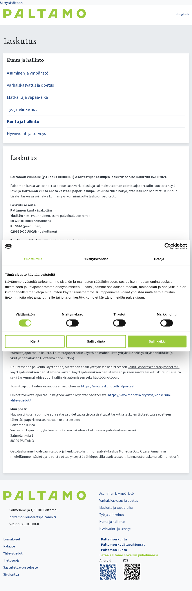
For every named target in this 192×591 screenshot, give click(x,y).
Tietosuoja (11, 560)
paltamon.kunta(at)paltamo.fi (29, 517)
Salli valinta (96, 341)
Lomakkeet (11, 539)
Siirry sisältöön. (11, 2)
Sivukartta (11, 574)
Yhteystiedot (13, 553)
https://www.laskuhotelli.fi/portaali (108, 386)
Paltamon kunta (114, 539)
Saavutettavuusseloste (20, 567)
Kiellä (34, 341)
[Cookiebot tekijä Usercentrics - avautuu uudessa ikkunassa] (168, 246)
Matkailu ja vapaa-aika (27, 97)
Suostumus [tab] (33, 259)
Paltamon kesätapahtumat (123, 544)
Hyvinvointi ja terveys (26, 133)
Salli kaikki (157, 341)
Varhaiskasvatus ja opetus (30, 85)
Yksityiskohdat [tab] (96, 259)
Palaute (9, 546)
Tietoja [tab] (159, 259)
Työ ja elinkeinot (22, 109)
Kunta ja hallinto (23, 121)
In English (181, 14)
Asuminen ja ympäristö (28, 73)
